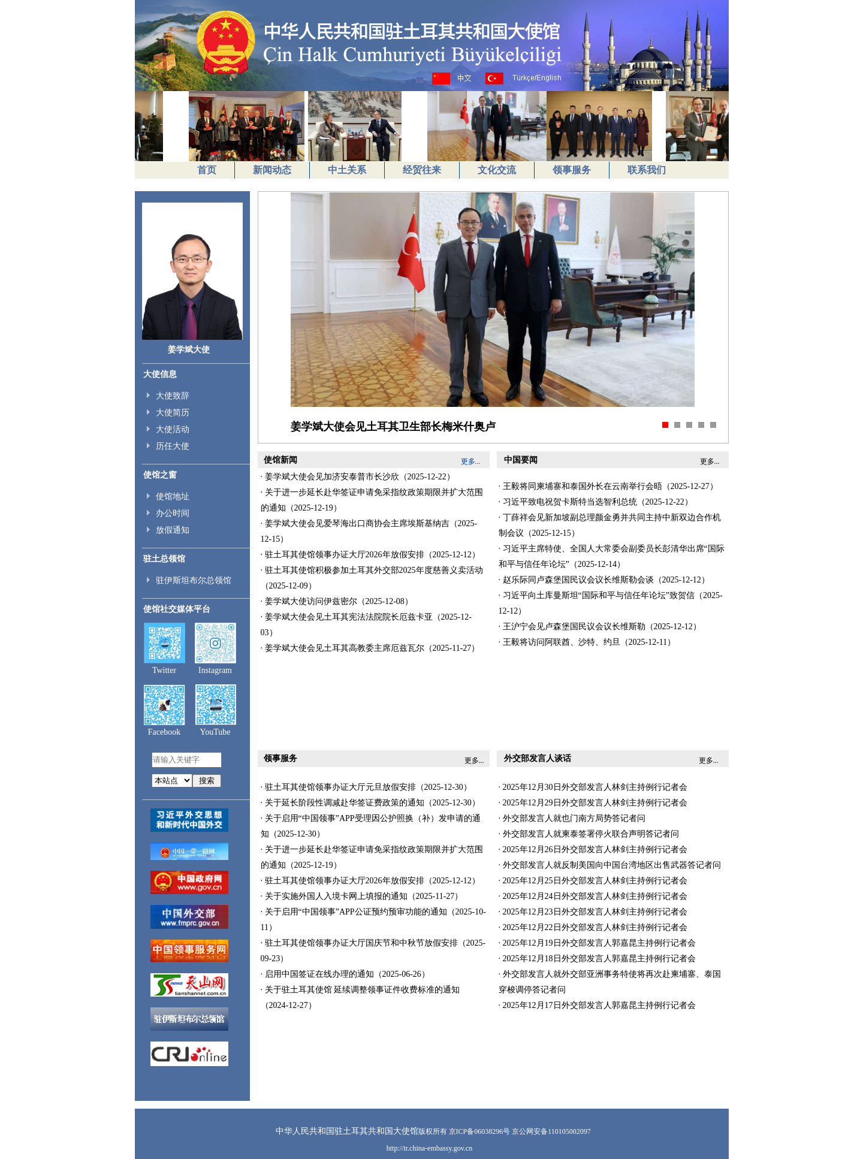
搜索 (207, 780)
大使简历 (172, 412)
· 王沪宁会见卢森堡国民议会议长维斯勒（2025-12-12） (600, 626)
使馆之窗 (160, 474)
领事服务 (572, 170)
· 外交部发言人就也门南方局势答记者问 (572, 818)
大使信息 (160, 374)
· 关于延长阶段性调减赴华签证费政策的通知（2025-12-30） (370, 802)
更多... (474, 760)
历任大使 (172, 446)
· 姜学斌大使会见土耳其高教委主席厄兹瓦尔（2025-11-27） (370, 648)
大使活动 (172, 429)
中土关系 (347, 170)
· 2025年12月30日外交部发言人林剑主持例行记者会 (593, 787)
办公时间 (172, 513)
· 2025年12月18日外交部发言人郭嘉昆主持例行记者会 (597, 958)
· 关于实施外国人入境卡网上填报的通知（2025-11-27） (362, 896)
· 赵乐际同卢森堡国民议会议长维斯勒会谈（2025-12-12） (604, 579)
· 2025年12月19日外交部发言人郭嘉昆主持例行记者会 (597, 942)
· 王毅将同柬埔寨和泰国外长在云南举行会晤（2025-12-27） (608, 486)
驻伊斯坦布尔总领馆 (193, 580)
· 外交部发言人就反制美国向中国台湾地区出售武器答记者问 (610, 865)
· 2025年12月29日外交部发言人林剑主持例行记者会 (593, 802)
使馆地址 (172, 496)
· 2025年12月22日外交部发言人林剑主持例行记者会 (593, 927)
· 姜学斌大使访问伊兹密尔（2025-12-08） (337, 601)
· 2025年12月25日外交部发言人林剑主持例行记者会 (593, 880)
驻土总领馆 (164, 558)
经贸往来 (422, 170)
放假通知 (172, 530)
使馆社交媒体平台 (176, 609)
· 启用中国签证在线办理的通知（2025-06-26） (345, 974)
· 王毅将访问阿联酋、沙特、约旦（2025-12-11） (587, 642)
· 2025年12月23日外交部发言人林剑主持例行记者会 (593, 911)
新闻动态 (272, 170)
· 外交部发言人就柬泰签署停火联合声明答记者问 (589, 833)
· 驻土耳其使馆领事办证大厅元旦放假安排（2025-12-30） (366, 787)
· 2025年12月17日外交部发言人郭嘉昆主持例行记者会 (597, 1005)
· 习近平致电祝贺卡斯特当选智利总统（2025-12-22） (596, 501)
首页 (206, 170)
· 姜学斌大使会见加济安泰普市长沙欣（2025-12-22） (358, 476)
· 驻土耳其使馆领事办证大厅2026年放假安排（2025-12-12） (370, 554)
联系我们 (646, 170)
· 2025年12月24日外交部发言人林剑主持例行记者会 (593, 896)
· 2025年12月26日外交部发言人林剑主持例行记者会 (593, 849)
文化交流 (497, 170)
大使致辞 (172, 395)
